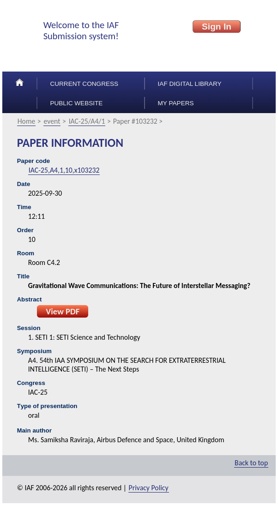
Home (27, 121)
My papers (176, 103)
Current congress (84, 83)
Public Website (76, 103)
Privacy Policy (149, 487)
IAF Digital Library (190, 83)
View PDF (62, 311)
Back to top (251, 462)
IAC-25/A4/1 (87, 121)
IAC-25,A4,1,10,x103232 (64, 170)
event (52, 121)
